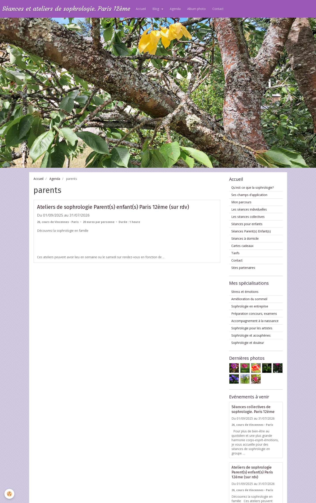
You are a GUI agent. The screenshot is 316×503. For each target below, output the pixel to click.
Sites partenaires (243, 268)
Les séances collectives (248, 217)
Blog (156, 9)
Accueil (141, 9)
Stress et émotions (244, 292)
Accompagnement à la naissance (255, 321)
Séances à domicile (245, 238)
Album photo (196, 9)
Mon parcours (241, 202)
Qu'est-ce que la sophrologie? (252, 187)
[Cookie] (9, 494)
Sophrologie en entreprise (249, 306)
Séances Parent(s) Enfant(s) (251, 231)
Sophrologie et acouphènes (251, 335)
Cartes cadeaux (242, 246)
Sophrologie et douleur (247, 343)
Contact (218, 9)
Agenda (175, 9)
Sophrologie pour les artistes (251, 328)
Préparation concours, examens (254, 313)
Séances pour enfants (246, 224)
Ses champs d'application (249, 195)
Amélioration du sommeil (249, 299)
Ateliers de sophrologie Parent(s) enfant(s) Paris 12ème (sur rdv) (113, 207)
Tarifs (235, 253)
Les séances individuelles (249, 209)
